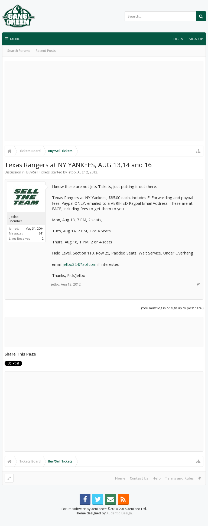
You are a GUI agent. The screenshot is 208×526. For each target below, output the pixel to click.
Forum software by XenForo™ (104, 517)
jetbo (72, 172)
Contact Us (139, 478)
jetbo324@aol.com (79, 264)
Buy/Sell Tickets (38, 172)
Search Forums (18, 50)
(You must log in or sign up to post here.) (172, 308)
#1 (199, 284)
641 (41, 233)
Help (156, 478)
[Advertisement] (104, 101)
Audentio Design (119, 522)
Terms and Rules (179, 478)
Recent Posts (46, 50)
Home (120, 478)
